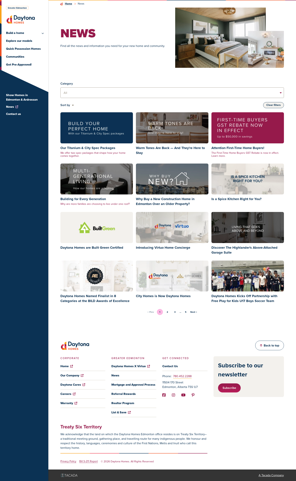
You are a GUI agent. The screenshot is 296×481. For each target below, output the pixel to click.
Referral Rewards (123, 394)
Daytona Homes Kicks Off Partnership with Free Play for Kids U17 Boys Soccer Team (244, 298)
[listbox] (172, 92)
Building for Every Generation (83, 199)
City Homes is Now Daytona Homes (163, 296)
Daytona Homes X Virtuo (130, 366)
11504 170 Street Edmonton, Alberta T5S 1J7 (180, 384)
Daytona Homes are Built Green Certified (91, 247)
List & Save (121, 412)
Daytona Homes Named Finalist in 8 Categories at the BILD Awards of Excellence (95, 298)
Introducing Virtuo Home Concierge (163, 247)
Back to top (269, 345)
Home (68, 3)
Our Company (71, 375)
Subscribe (229, 388)
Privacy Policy (68, 461)
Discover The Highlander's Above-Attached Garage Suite (244, 250)
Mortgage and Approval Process (133, 384)
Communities (15, 56)
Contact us (13, 114)
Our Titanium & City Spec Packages (87, 147)
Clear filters (273, 105)
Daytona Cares (72, 384)
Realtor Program (122, 403)
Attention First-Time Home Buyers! (237, 147)
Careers (68, 394)
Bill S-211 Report (88, 461)
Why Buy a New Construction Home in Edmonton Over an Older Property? (165, 201)
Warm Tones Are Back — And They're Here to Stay (170, 150)
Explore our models (19, 41)
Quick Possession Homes (23, 49)
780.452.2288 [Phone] (182, 376)
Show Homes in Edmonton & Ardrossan (22, 97)
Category (66, 83)
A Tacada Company (271, 475)
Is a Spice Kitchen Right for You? (236, 199)
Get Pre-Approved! (19, 64)
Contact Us (170, 366)
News (12, 107)
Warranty (68, 403)
